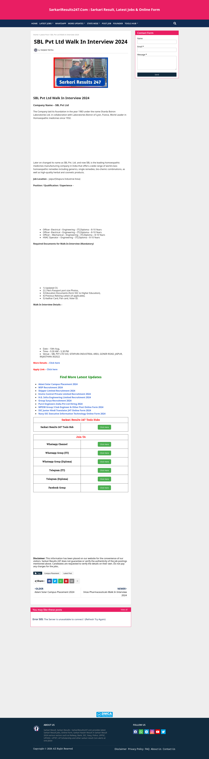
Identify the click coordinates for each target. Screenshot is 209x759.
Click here (54, 362)
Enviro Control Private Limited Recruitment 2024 (64, 393)
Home (35, 34)
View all (124, 609)
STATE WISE (92, 23)
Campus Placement (51, 573)
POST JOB (106, 23)
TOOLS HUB (130, 23)
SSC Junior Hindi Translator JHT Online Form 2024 (64, 410)
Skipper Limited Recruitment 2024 (56, 390)
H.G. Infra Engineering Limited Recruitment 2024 (64, 397)
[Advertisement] (80, 142)
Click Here (104, 427)
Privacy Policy (136, 748)
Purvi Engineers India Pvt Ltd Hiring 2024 (60, 403)
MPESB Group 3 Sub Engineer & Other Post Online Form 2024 (70, 407)
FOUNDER (118, 23)
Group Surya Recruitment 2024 (55, 400)
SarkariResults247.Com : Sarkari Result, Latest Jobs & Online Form (104, 9)
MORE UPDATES (75, 23)
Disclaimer (121, 748)
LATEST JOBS (45, 23)
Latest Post (44, 34)
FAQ (147, 748)
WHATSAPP (60, 23)
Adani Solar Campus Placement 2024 (58, 384)
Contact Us (169, 748)
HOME (34, 23)
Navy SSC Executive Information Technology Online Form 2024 (72, 413)
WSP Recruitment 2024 (50, 387)
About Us (156, 748)
